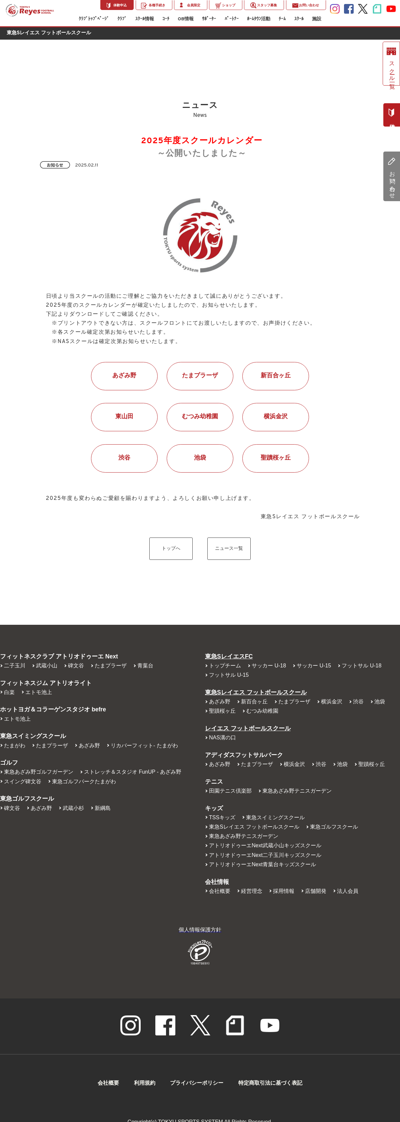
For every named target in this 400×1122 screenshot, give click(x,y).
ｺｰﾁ (165, 19)
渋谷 (124, 458)
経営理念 (251, 891)
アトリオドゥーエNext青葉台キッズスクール (262, 864)
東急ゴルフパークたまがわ (84, 781)
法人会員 (347, 891)
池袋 (200, 458)
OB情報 (186, 19)
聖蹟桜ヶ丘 (276, 458)
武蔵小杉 (73, 808)
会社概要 (219, 891)
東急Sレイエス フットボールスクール (256, 692)
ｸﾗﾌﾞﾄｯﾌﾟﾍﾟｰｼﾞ (94, 19)
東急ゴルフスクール (334, 827)
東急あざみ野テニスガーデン (297, 791)
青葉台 (145, 665)
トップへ (171, 549)
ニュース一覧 (229, 549)
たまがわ (14, 745)
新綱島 (103, 808)
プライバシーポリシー (196, 1083)
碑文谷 (76, 665)
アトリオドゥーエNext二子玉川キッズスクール (265, 855)
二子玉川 (14, 665)
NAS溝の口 (222, 737)
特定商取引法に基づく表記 (270, 1083)
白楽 (9, 692)
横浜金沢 (276, 417)
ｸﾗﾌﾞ (122, 19)
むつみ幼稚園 (200, 417)
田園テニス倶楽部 (230, 791)
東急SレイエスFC (229, 656)
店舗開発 (315, 891)
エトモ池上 (38, 692)
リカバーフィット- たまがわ (144, 745)
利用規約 (144, 1083)
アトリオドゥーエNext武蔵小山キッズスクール (265, 845)
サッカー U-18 (269, 665)
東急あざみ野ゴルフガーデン (38, 772)
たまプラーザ (200, 376)
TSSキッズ (222, 817)
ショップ (228, 5)
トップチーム (225, 665)
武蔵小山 (46, 665)
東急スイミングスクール (275, 817)
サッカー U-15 (314, 665)
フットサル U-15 (229, 675)
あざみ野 (124, 376)
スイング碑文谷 (22, 781)
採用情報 (283, 891)
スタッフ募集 (267, 5)
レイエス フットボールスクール (248, 728)
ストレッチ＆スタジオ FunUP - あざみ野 (132, 772)
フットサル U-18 (361, 665)
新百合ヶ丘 (276, 376)
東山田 (124, 417)
